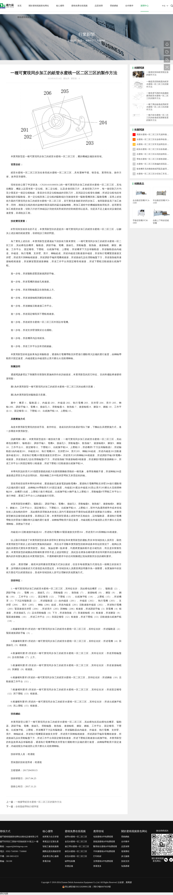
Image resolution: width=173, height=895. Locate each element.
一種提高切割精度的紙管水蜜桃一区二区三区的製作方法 (157, 84)
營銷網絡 (114, 6)
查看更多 (97, 866)
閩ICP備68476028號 (102, 887)
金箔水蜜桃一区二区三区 (76, 841)
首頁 (19, 6)
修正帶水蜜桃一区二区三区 (77, 846)
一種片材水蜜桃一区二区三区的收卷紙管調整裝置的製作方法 (157, 117)
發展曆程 (125, 851)
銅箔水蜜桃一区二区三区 (76, 851)
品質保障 (99, 6)
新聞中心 (145, 6)
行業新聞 (101, 41)
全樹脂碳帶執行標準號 (26, 806)
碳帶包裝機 (70, 861)
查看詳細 (47, 861)
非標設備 (69, 866)
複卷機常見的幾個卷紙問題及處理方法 (152, 169)
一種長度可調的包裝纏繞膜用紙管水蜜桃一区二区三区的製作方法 (157, 95)
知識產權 (125, 866)
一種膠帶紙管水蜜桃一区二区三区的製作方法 (38, 802)
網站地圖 (4, 894)
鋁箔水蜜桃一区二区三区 (76, 856)
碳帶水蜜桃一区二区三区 (76, 837)
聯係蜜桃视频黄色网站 (27, 17)
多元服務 (125, 856)
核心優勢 (60, 6)
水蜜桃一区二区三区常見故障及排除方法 (153, 144)
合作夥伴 (129, 6)
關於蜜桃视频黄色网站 (39, 6)
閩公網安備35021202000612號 (78, 887)
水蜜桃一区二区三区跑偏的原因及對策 (152, 164)
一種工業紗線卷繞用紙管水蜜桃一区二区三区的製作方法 (157, 107)
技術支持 (125, 861)
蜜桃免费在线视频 (79, 6)
